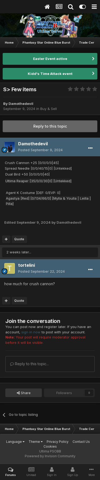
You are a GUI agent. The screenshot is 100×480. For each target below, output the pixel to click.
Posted (40, 150)
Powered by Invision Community (50, 456)
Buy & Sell (48, 108)
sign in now (31, 332)
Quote (19, 239)
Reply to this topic (50, 126)
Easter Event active (50, 58)
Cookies (50, 446)
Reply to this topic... (29, 363)
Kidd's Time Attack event (50, 73)
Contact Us (81, 442)
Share (24, 393)
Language (15, 442)
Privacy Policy (58, 442)
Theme (36, 442)
